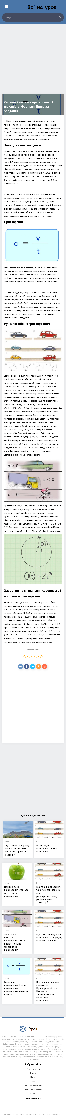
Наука (37, 649)
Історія (33, 1073)
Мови (33, 1081)
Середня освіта (33, 1069)
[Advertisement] (33, 61)
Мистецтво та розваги (33, 1089)
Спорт (33, 1093)
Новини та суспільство (33, 1085)
